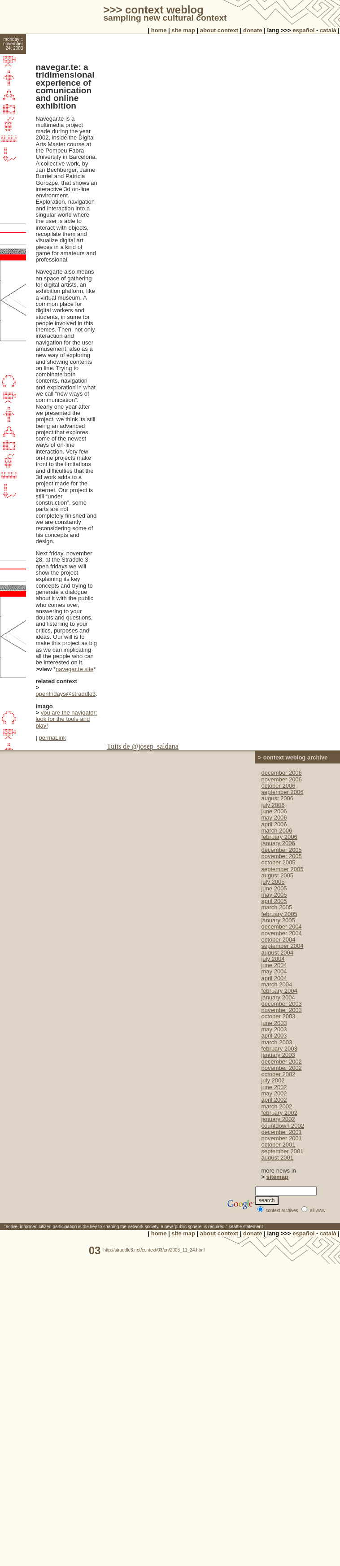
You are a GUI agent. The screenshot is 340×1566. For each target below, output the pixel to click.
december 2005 (281, 849)
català (328, 30)
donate (252, 30)
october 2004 (278, 939)
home (159, 30)
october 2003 (278, 1016)
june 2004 (274, 965)
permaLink (52, 737)
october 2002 (278, 1074)
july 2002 (272, 1080)
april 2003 (274, 1035)
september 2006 (282, 792)
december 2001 (281, 1132)
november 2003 (281, 1010)
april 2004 (274, 978)
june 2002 (274, 1087)
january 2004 (278, 997)
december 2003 (281, 1003)
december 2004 (281, 926)
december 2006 (281, 772)
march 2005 (276, 907)
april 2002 (274, 1099)
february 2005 (279, 914)
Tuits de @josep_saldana (143, 746)
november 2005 (281, 856)
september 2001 (282, 1151)
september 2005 (282, 869)
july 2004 (272, 958)
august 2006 (277, 798)
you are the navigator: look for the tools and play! (66, 719)
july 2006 (272, 805)
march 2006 (276, 830)
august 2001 (277, 1157)
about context (219, 30)
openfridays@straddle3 (65, 693)
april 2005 (274, 901)
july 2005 (272, 881)
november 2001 (281, 1138)
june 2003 (274, 1023)
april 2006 (274, 824)
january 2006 (278, 843)
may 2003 (274, 1029)
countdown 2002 (282, 1125)
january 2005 (278, 920)
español (303, 30)
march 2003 (276, 1042)
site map (183, 30)
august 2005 (277, 875)
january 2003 (278, 1054)
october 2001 (278, 1144)
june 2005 (274, 888)
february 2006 (279, 836)
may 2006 (274, 817)
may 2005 (274, 894)
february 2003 (279, 1048)
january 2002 (278, 1119)
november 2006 (281, 779)
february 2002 (279, 1112)
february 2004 (279, 990)
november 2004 (281, 933)
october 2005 (278, 862)
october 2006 (278, 785)
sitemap (277, 1176)
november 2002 (281, 1067)
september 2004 (282, 945)
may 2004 (274, 971)
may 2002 (274, 1093)
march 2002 (276, 1106)
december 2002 (281, 1061)
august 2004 (277, 952)
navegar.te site (75, 669)
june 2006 (274, 811)
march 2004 (276, 984)
